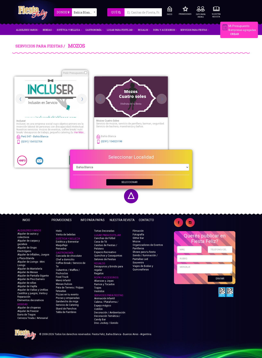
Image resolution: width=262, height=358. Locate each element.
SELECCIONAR (129, 182)
